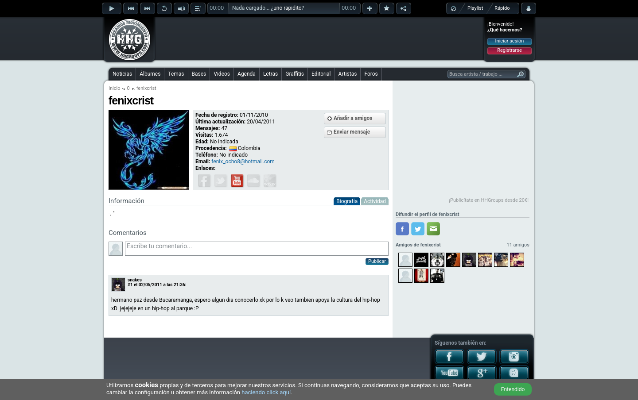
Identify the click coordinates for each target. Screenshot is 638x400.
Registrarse (509, 50)
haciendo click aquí (266, 392)
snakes (135, 279)
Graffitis (294, 74)
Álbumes (150, 74)
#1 (130, 284)
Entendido (513, 389)
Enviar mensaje (352, 132)
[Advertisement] (319, 38)
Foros (370, 74)
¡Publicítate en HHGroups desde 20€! (489, 200)
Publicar (377, 261)
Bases (199, 74)
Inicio (114, 88)
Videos (222, 74)
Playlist (475, 8)
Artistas (347, 74)
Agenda (246, 74)
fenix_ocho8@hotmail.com (242, 161)
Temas (176, 74)
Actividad (375, 201)
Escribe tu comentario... (257, 249)
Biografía (347, 201)
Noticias (122, 74)
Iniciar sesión (509, 41)
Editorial (321, 74)
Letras (270, 74)
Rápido (502, 8)
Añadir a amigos (353, 118)
